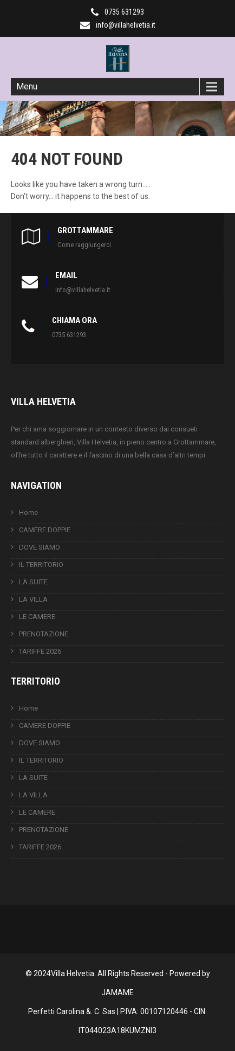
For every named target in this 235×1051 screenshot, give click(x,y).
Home (28, 512)
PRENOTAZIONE (43, 634)
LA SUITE (33, 582)
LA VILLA (33, 599)
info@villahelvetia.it (125, 25)
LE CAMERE (37, 616)
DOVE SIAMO (39, 547)
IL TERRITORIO (41, 564)
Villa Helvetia (72, 973)
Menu (26, 86)
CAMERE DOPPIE (44, 530)
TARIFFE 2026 (40, 651)
